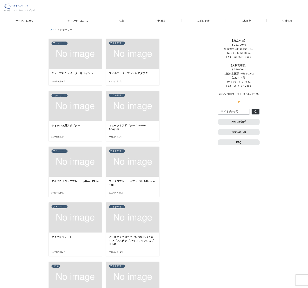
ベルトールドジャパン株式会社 (158, 283)
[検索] (256, 112)
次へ (133, 258)
